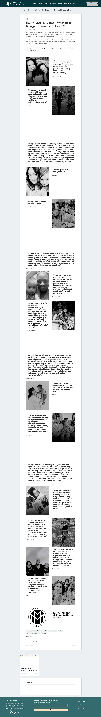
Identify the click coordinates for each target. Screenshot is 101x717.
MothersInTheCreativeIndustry (33, 633)
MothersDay (43, 633)
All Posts (23, 10)
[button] (40, 4)
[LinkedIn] (18, 712)
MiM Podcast (46, 10)
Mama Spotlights (34, 10)
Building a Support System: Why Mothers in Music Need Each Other (28, 669)
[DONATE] (92, 5)
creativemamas (38, 630)
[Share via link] (36, 641)
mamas (52, 630)
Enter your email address (41, 702)
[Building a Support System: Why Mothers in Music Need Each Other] (29, 660)
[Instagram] (14, 712)
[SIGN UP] (51, 710)
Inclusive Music (59, 630)
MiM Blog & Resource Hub (62, 10)
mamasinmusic (30, 630)
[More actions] (74, 19)
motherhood (46, 630)
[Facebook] (11, 712)
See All (80, 652)
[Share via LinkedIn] (33, 641)
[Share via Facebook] (26, 641)
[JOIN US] (92, 3)
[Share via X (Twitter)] (30, 641)
